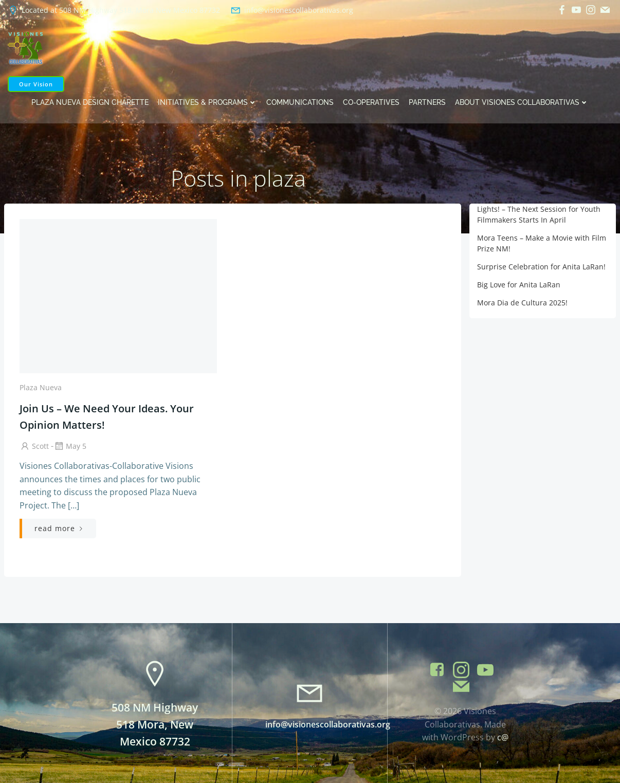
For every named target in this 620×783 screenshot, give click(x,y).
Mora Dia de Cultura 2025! (522, 302)
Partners (427, 102)
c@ (502, 737)
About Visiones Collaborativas (522, 102)
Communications (300, 102)
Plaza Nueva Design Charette (90, 102)
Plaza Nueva (41, 387)
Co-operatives (371, 102)
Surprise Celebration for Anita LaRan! (541, 266)
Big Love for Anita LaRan (518, 284)
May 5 (69, 446)
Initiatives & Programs (207, 102)
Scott (34, 446)
